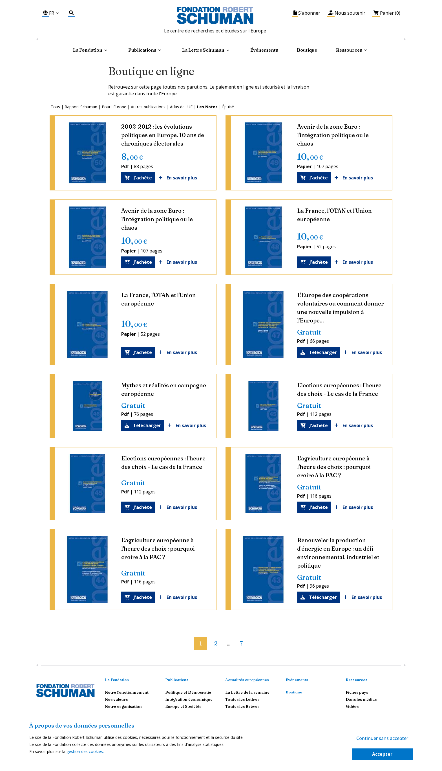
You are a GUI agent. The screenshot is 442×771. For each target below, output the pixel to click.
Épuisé (228, 106)
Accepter (382, 754)
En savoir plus (180, 177)
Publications (176, 679)
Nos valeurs (116, 699)
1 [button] (200, 643)
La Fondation (117, 679)
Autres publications (148, 106)
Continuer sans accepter (382, 738)
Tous (55, 106)
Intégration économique (189, 699)
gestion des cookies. (85, 751)
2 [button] (215, 643)
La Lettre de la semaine (247, 692)
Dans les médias (361, 699)
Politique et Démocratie (188, 692)
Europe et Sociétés (183, 706)
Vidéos (352, 706)
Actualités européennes (247, 679)
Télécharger (318, 352)
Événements (264, 50)
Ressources (349, 50)
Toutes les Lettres (242, 699)
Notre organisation (123, 706)
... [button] (228, 644)
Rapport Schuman (81, 106)
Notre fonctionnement (127, 692)
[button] (189, 641)
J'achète (138, 177)
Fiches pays (357, 692)
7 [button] (241, 643)
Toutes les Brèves (242, 706)
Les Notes (207, 106)
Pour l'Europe (114, 106)
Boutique (307, 50)
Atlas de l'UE (181, 106)
